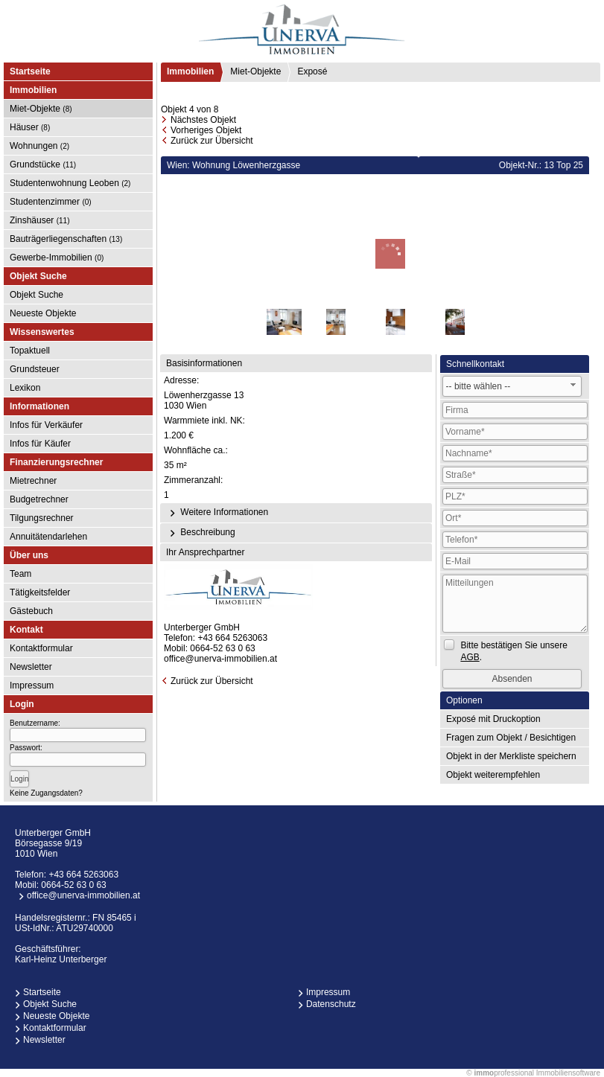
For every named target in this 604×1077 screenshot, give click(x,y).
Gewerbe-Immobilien (57, 257)
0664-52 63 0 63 (222, 648)
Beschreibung (200, 533)
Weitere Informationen (217, 513)
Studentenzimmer (51, 201)
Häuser (30, 127)
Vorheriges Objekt (206, 130)
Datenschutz (331, 1004)
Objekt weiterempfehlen (493, 775)
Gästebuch (31, 611)
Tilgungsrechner (42, 518)
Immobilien (190, 71)
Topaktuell (30, 350)
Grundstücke (43, 164)
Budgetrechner (39, 499)
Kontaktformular (41, 648)
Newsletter (31, 667)
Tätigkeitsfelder (40, 592)
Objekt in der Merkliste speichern (511, 756)
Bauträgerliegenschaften (66, 239)
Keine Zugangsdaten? (46, 793)
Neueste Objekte (43, 313)
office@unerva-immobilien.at (220, 658)
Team (20, 574)
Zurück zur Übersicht (212, 140)
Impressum (32, 685)
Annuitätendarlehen (48, 536)
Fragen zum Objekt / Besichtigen (511, 737)
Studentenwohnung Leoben (70, 183)
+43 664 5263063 (232, 638)
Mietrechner (33, 481)
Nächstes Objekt (203, 120)
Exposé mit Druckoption (493, 719)
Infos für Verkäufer (46, 425)
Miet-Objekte (41, 108)
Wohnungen (39, 146)
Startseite (30, 71)
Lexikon (25, 388)
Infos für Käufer (40, 443)
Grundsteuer (35, 369)
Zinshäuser (40, 220)
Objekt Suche (36, 295)
